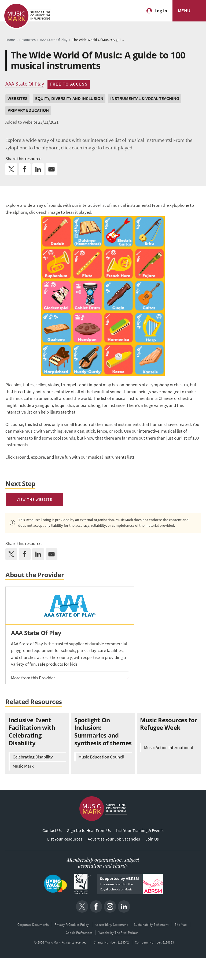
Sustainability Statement (151, 924)
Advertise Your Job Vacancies (114, 839)
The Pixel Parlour (126, 932)
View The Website (34, 499)
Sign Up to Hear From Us (89, 830)
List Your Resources (64, 839)
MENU (184, 11)
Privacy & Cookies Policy (72, 924)
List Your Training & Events (140, 830)
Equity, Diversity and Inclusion (69, 98)
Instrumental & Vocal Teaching (144, 98)
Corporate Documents (33, 924)
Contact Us (52, 830)
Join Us (152, 839)
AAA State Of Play (24, 83)
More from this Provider (33, 678)
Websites (17, 98)
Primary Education (28, 110)
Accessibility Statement (111, 924)
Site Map (181, 924)
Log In (160, 11)
